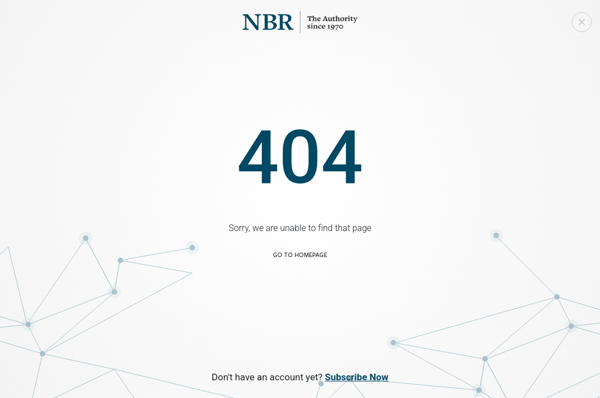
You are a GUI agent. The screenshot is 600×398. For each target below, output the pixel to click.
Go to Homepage (300, 254)
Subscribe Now (356, 377)
